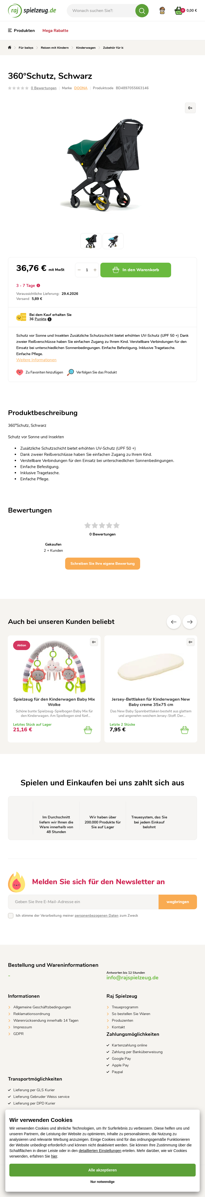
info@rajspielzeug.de (133, 977)
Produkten (21, 31)
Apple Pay (120, 1065)
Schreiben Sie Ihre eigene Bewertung (102, 563)
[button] (95, 270)
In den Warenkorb (135, 270)
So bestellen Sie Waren (131, 1013)
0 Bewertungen (44, 88)
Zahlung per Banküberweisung (137, 1051)
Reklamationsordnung (31, 1013)
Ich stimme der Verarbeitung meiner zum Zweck (77, 915)
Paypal (117, 1071)
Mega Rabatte (55, 30)
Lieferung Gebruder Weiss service (41, 1096)
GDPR (18, 1033)
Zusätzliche (190, 622)
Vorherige (174, 622)
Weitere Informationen (36, 360)
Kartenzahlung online (129, 1045)
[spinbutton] (87, 270)
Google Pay (121, 1058)
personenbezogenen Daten (97, 915)
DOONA (81, 88)
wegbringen (178, 901)
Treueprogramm (125, 1007)
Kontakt (118, 1027)
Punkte (40, 319)
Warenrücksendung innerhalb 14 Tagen (45, 1020)
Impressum (22, 1027)
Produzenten (122, 1020)
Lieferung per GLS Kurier (34, 1090)
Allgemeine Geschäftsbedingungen (42, 1007)
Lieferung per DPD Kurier (34, 1103)
